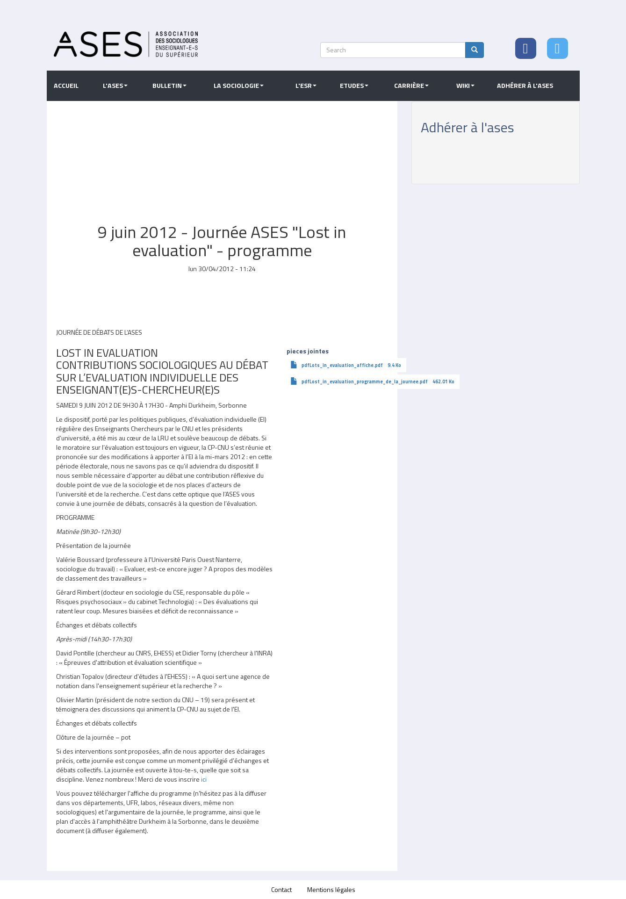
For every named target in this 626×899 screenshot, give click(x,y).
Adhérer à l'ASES (525, 85)
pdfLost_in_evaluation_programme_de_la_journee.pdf (365, 381)
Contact (281, 889)
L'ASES (115, 85)
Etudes (354, 85)
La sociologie (239, 85)
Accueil (66, 85)
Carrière (411, 85)
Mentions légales (331, 889)
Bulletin (169, 85)
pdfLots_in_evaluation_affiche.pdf (342, 365)
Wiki (465, 85)
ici (204, 779)
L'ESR (306, 85)
